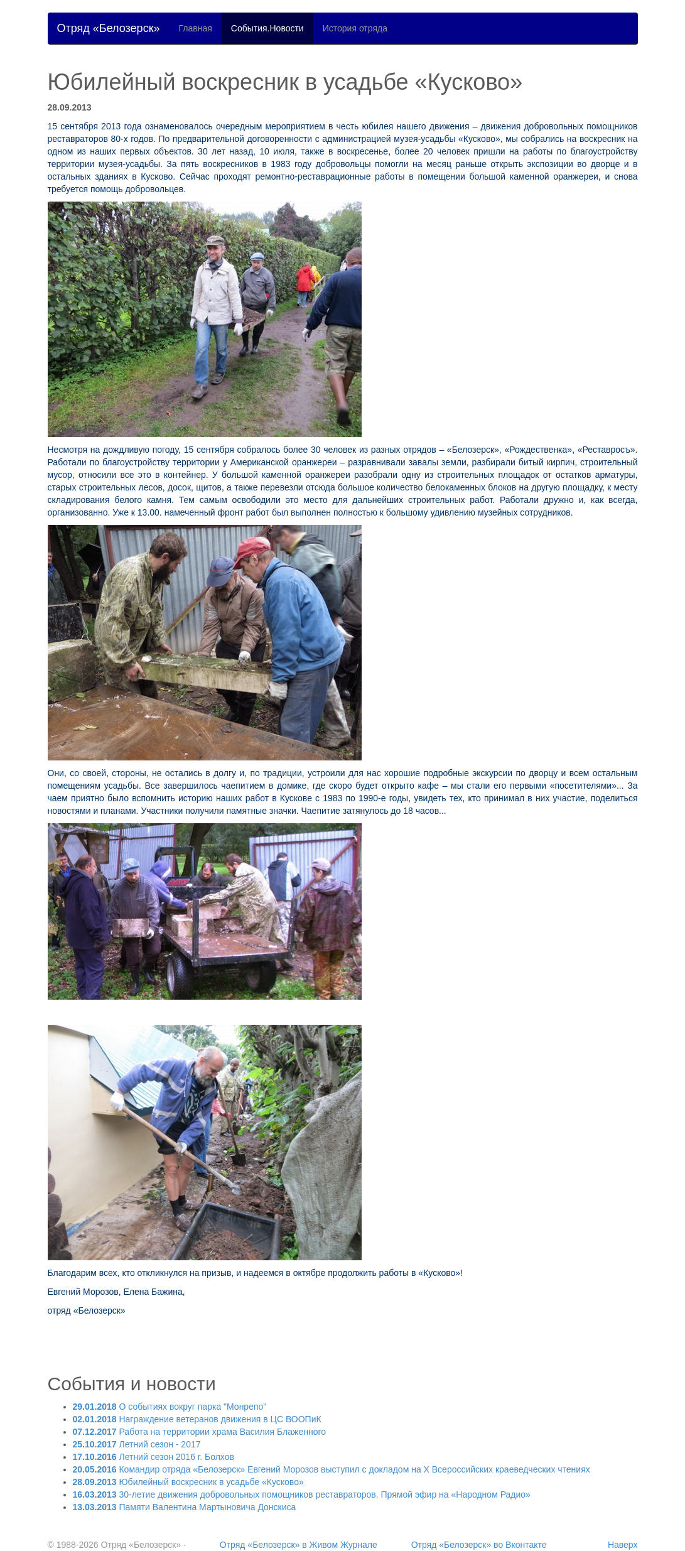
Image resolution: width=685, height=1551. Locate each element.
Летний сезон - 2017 (137, 1444)
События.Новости (267, 28)
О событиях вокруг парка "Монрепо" (170, 1407)
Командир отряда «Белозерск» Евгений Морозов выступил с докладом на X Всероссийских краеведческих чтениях (331, 1469)
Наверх (623, 1545)
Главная (195, 28)
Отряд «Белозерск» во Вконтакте (479, 1545)
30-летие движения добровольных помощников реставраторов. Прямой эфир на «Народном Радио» (302, 1494)
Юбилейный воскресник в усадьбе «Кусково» (188, 1482)
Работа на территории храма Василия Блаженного (199, 1432)
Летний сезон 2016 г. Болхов (153, 1457)
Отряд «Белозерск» (108, 28)
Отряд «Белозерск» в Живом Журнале (298, 1545)
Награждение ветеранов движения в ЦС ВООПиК (197, 1419)
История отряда (355, 28)
